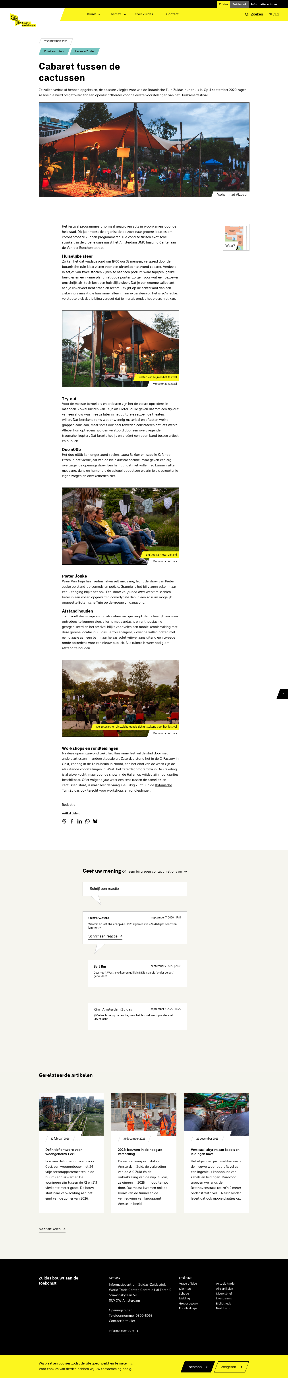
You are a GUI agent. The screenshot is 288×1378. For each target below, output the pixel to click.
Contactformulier (122, 1320)
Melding (184, 1298)
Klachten (185, 1289)
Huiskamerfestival (127, 753)
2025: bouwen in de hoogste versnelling (140, 1152)
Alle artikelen (224, 1289)
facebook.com (72, 821)
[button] (254, 14)
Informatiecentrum (264, 4)
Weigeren (228, 1367)
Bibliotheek (223, 1303)
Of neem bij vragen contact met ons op (152, 872)
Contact (172, 14)
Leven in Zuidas (84, 51)
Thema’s (115, 14)
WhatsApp (87, 821)
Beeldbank (223, 1308)
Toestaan (194, 1367)
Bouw (91, 14)
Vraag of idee (188, 1283)
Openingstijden (120, 1310)
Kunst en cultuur (54, 51)
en (277, 14)
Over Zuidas (144, 14)
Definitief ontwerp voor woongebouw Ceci (63, 1152)
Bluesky (95, 821)
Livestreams (224, 1298)
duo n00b (75, 454)
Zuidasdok (239, 4)
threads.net (64, 821)
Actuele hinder (226, 1283)
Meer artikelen (50, 1229)
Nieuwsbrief (224, 1293)
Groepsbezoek (188, 1303)
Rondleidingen (188, 1308)
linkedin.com (79, 821)
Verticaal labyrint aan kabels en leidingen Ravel (215, 1152)
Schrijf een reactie (104, 889)
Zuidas (223, 4)
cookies (64, 1363)
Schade (184, 1293)
